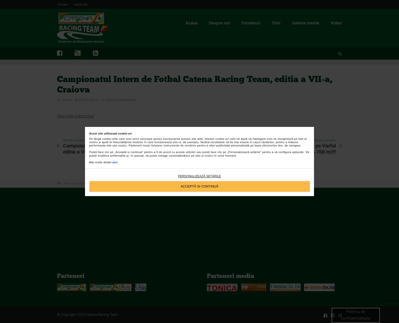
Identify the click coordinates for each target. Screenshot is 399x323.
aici (115, 162)
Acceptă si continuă (200, 186)
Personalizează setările (199, 176)
